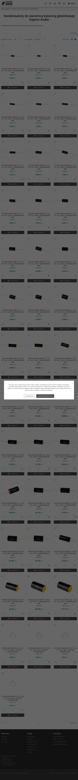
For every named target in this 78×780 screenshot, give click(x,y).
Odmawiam (29, 396)
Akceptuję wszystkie (45, 396)
